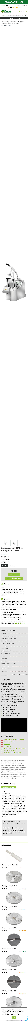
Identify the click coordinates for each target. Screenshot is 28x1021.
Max (15, 1)
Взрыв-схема (7, 744)
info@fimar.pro (6, 5)
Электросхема (7, 746)
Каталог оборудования (10, 750)
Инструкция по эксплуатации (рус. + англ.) (14, 739)
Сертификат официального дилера (13, 752)
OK (14, 1017)
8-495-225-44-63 (22, 5)
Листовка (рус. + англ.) (9, 742)
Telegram (20, 1)
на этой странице (20, 623)
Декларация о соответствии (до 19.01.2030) (15, 748)
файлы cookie (14, 1010)
